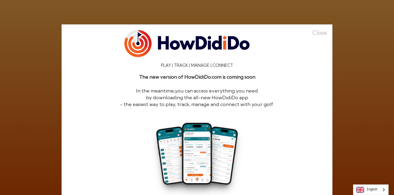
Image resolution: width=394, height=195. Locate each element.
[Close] (322, 33)
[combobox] (371, 189)
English (366, 190)
